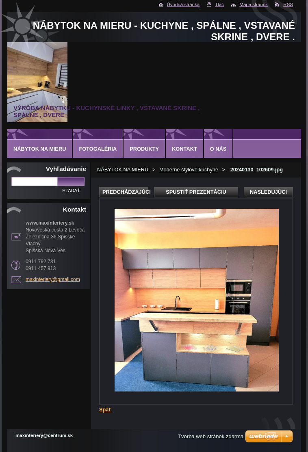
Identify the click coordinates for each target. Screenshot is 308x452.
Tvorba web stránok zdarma (210, 436)
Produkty (144, 149)
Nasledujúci (268, 192)
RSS (288, 4)
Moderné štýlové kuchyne (188, 170)
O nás (218, 149)
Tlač (219, 4)
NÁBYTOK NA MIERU (123, 170)
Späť (105, 410)
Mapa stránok (253, 4)
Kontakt (184, 149)
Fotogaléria (98, 149)
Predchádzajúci (125, 192)
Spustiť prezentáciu (196, 192)
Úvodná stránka (183, 4)
